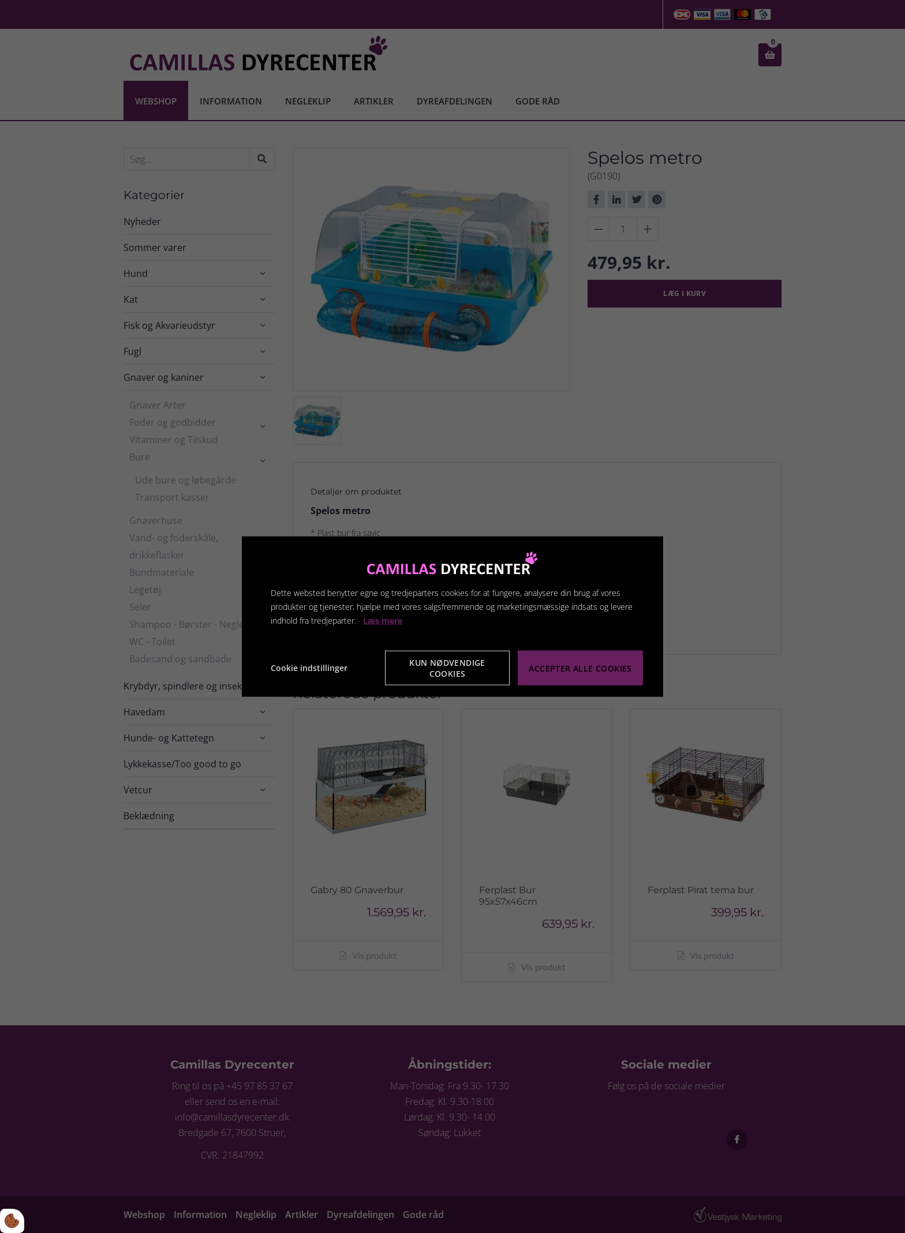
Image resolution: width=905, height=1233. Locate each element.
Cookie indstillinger (309, 667)
